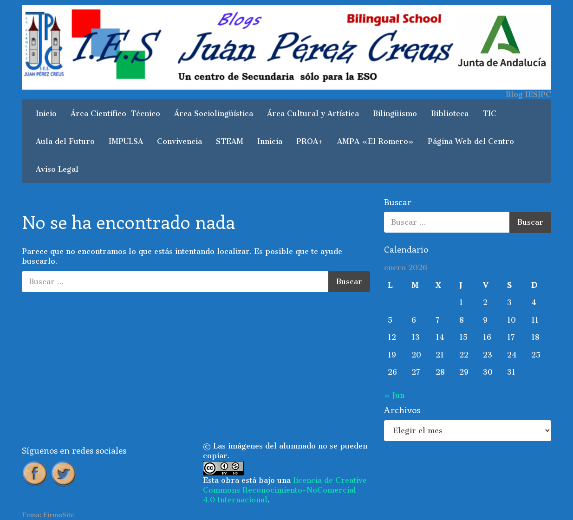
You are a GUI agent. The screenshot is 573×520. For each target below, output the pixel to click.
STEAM (229, 141)
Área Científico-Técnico (115, 113)
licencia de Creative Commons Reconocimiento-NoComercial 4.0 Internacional (285, 490)
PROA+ (309, 141)
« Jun (394, 395)
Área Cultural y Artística (313, 113)
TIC (489, 113)
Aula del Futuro (65, 141)
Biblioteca (450, 113)
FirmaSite (58, 515)
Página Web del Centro (471, 141)
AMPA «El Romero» (375, 141)
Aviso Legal (57, 169)
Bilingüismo (395, 113)
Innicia (269, 141)
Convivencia (179, 141)
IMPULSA (126, 141)
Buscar (349, 281)
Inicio (46, 113)
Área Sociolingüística (213, 113)
